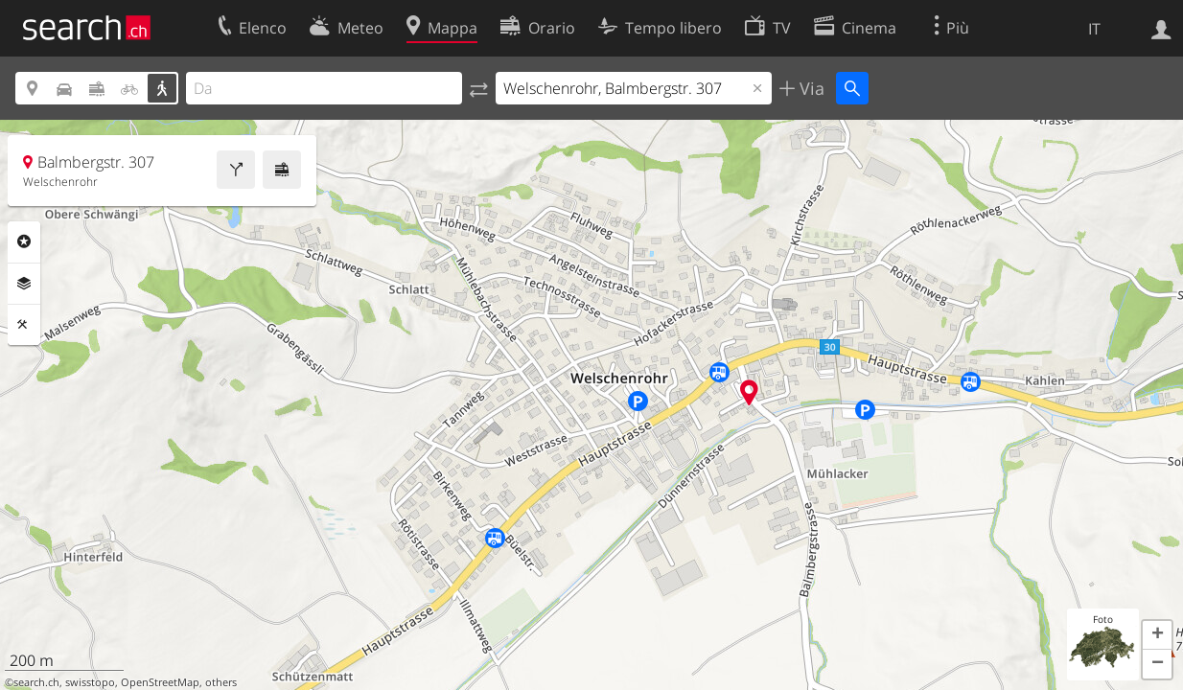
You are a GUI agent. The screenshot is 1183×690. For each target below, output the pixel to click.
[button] (1157, 635)
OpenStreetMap (160, 682)
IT (1094, 28)
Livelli (24, 284)
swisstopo (90, 682)
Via (809, 88)
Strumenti (24, 325)
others (221, 682)
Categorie (24, 241)
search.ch (36, 682)
